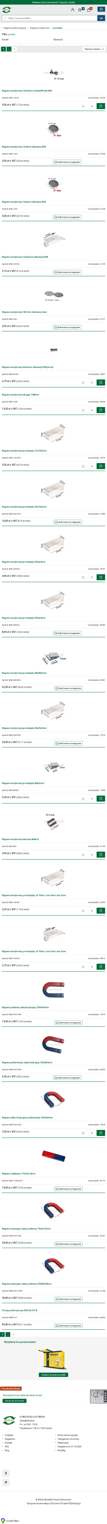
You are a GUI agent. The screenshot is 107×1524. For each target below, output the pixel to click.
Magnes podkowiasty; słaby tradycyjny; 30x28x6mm (27, 1062)
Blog (7, 1450)
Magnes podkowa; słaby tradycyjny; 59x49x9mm (25, 1007)
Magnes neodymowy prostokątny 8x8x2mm (23, 783)
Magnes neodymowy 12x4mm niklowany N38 (24, 146)
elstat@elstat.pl (27, 1420)
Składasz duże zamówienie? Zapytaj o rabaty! (53, 2)
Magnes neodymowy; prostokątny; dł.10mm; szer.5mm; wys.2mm (34, 951)
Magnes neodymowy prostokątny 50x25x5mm (24, 728)
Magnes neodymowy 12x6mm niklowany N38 (24, 202)
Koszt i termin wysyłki (68, 1435)
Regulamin (10, 1439)
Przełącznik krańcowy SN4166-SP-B (19, 1310)
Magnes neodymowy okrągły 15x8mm (20, 394)
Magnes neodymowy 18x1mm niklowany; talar (24, 312)
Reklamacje (63, 1443)
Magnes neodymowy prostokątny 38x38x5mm (24, 673)
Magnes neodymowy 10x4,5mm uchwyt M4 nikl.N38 (27, 90)
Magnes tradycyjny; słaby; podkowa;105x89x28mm (26, 1284)
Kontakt (8, 1443)
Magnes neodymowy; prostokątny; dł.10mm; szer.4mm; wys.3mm (34, 895)
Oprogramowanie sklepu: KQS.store (43, 1503)
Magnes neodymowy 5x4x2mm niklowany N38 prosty (27, 367)
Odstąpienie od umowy (68, 1439)
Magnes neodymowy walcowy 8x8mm (20, 839)
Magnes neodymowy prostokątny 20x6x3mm (23, 562)
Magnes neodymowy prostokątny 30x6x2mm (23, 618)
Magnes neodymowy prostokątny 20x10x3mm (24, 507)
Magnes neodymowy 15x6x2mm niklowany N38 (25, 257)
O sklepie (9, 1435)
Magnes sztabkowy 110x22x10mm (18, 1173)
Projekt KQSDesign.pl (70, 1503)
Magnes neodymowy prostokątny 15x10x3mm (24, 450)
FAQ (7, 1446)
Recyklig (61, 1450)
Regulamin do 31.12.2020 (69, 1446)
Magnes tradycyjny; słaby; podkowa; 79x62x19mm (26, 1228)
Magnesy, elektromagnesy (15, 28)
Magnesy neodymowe (39, 28)
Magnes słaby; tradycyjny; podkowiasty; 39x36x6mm (27, 1117)
